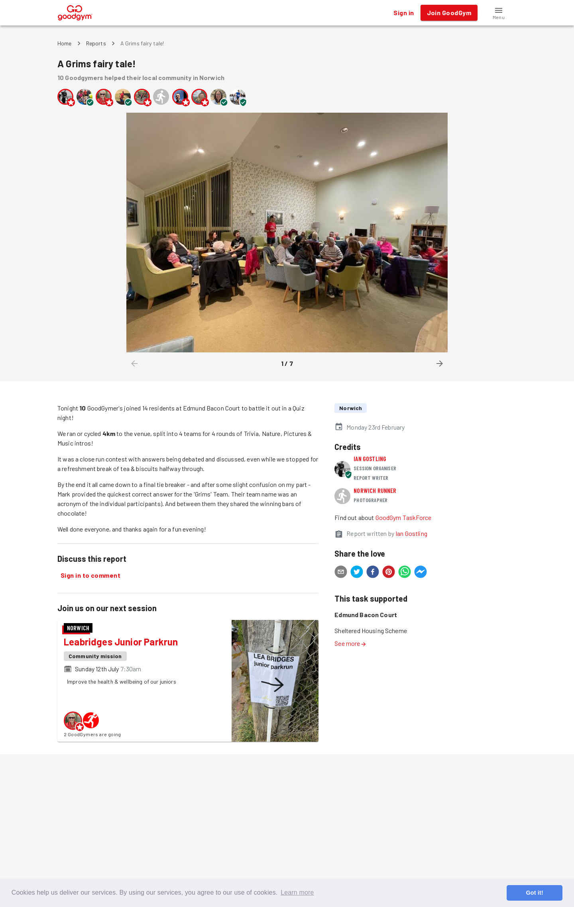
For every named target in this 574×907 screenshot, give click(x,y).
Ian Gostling (370, 458)
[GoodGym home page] (75, 12)
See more (350, 643)
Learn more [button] (297, 892)
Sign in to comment (90, 575)
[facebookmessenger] (420, 573)
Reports (96, 43)
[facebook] (372, 573)
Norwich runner (375, 490)
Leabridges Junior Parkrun (121, 641)
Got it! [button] (534, 892)
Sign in (403, 13)
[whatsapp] (404, 573)
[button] (499, 13)
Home (64, 43)
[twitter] (356, 573)
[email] (340, 573)
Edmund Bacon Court (365, 614)
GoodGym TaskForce (403, 517)
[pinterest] (388, 573)
